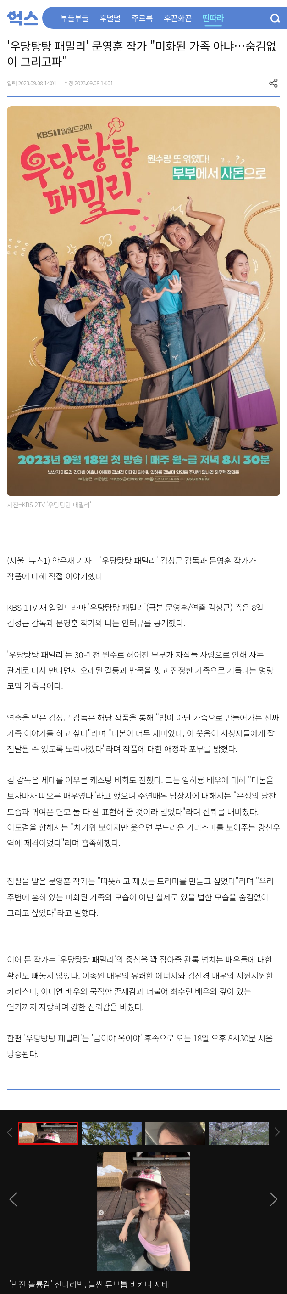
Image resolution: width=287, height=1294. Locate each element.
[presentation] (9, 1132)
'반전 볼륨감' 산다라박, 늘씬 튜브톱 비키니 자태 (89, 1284)
